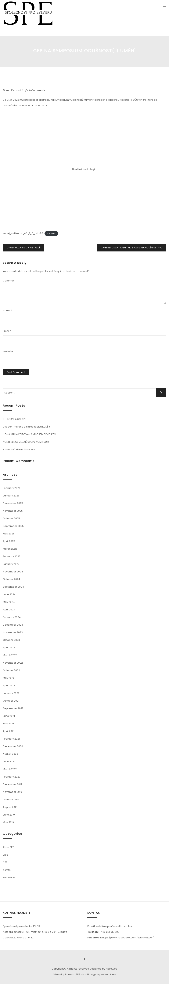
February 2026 (11, 488)
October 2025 (11, 518)
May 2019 (8, 822)
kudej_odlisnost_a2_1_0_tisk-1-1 (23, 233)
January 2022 (11, 693)
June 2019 (9, 814)
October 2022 (11, 670)
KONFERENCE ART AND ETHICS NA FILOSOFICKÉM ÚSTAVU (131, 247)
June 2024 (9, 594)
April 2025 (9, 541)
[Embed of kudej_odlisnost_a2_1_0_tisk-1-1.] (84, 169)
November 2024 (13, 571)
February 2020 (11, 777)
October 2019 (11, 799)
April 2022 (9, 685)
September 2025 (13, 526)
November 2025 (13, 511)
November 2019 (12, 792)
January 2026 (11, 495)
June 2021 (9, 716)
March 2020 (10, 769)
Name (7, 310)
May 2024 (9, 602)
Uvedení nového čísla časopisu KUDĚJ (26, 426)
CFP (5, 862)
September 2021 (13, 708)
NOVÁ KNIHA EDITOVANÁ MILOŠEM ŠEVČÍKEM (29, 434)
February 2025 (11, 556)
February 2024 (12, 617)
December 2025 (13, 503)
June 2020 (9, 761)
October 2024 (11, 579)
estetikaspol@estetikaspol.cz (114, 926)
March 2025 (10, 549)
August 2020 (10, 754)
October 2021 (11, 701)
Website (8, 351)
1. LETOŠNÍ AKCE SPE (14, 419)
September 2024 (13, 587)
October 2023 (11, 640)
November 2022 (13, 663)
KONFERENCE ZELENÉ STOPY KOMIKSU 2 (26, 442)
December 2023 (13, 625)
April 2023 (9, 647)
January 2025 (11, 564)
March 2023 (10, 655)
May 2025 (9, 533)
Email (7, 331)
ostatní (19, 90)
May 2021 (8, 723)
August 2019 (10, 807)
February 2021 (11, 739)
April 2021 (8, 731)
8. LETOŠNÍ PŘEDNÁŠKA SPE (19, 449)
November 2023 (13, 632)
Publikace (9, 877)
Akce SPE (8, 847)
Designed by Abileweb (103, 969)
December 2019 (12, 784)
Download (51, 233)
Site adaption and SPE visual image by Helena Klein (84, 974)
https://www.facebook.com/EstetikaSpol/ (128, 937)
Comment (9, 280)
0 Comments (37, 90)
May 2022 (9, 678)
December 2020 (13, 746)
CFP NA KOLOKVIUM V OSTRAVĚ (23, 247)
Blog (5, 855)
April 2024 (9, 609)
